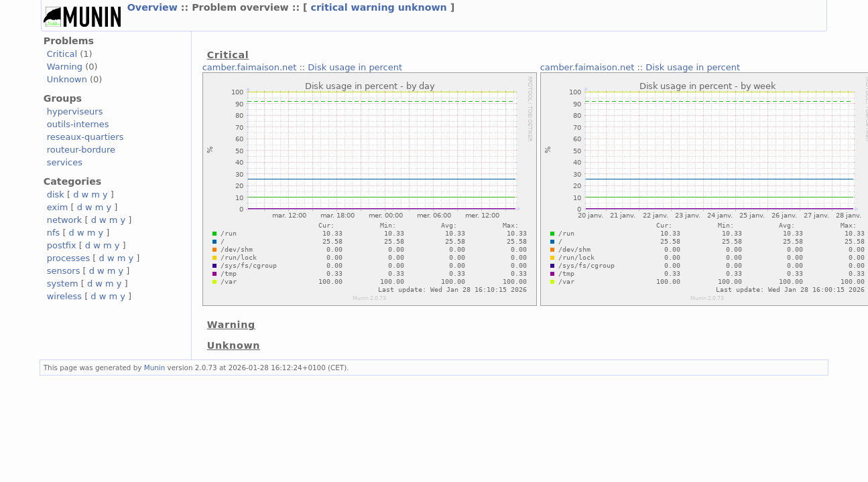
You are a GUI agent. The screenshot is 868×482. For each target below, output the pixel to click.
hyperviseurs (75, 111)
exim (57, 207)
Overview (152, 7)
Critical (62, 54)
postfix (61, 245)
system (62, 283)
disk (55, 194)
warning (373, 7)
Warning (64, 67)
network (64, 220)
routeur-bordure (81, 150)
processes (68, 258)
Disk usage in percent (355, 67)
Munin (155, 368)
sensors (63, 271)
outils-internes (78, 124)
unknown (422, 7)
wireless (64, 296)
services (64, 162)
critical (329, 7)
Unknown (67, 79)
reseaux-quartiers (85, 137)
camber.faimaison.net (249, 67)
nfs (53, 233)
